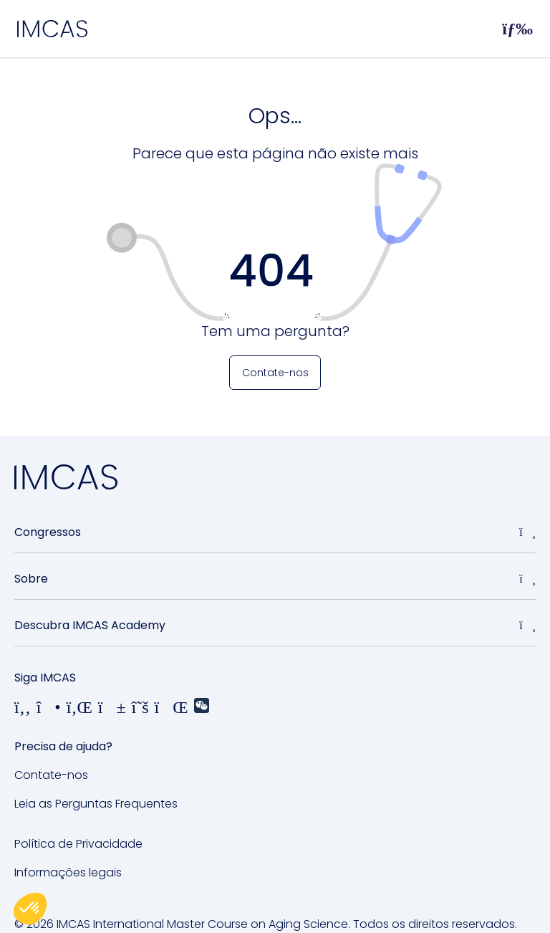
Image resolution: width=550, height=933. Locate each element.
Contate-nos (51, 775)
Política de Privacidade (78, 844)
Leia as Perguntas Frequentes (96, 803)
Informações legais (68, 872)
